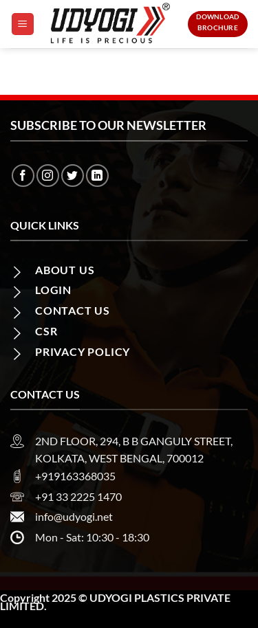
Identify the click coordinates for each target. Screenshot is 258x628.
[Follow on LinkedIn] (97, 175)
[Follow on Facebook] (23, 175)
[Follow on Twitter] (72, 175)
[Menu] (23, 24)
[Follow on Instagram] (47, 175)
